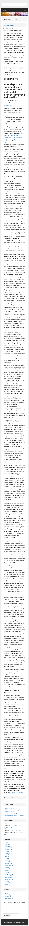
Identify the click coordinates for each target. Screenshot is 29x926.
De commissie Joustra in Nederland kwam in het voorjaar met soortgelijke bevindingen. (13, 137)
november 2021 (9, 874)
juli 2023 (7, 860)
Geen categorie (9, 797)
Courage (22, 922)
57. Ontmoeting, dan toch (11, 813)
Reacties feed (8, 896)
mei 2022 (7, 867)
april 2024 (8, 856)
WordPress (16, 922)
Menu (4, 10)
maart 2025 (8, 846)
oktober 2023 (8, 858)
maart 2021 (8, 884)
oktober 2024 (8, 851)
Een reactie (18, 30)
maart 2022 (8, 870)
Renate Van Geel (8, 105)
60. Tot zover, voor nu (10, 808)
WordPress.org (9, 898)
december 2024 (9, 848)
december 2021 (9, 872)
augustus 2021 (9, 879)
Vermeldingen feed (10, 895)
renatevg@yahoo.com (8, 30)
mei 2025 (7, 842)
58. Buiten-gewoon (10, 811)
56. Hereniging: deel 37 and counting (14, 815)
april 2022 (8, 869)
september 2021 (9, 877)
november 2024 (9, 849)
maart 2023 (8, 862)
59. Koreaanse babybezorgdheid (13, 810)
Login (6, 893)
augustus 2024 (9, 853)
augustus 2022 (9, 865)
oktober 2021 (8, 876)
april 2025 (8, 844)
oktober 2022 (8, 863)
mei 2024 (7, 855)
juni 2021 (7, 881)
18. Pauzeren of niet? (9, 25)
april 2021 (8, 882)
